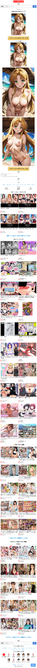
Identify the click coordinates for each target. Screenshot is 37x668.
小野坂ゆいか (33, 655)
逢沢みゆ (8, 655)
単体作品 (15, 648)
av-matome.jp (18, 1)
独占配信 (22, 648)
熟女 (33, 648)
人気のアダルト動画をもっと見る (18, 538)
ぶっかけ (13, 184)
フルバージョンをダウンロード (18, 38)
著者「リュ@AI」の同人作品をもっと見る (18, 235)
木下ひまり (28, 660)
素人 (20, 649)
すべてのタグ (5, 648)
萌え (22, 184)
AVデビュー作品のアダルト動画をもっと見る (18, 637)
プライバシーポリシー (20, 664)
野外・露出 (8, 184)
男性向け (28, 184)
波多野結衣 (18, 655)
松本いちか (23, 660)
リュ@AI (18, 180)
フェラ (17, 649)
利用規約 (14, 664)
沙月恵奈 (8, 660)
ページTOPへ (33, 665)
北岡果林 (13, 655)
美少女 (14, 649)
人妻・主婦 (30, 648)
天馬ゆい (13, 660)
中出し (19, 648)
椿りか (28, 655)
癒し (25, 184)
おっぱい (17, 184)
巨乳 (26, 648)
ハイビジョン (10, 648)
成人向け (32, 184)
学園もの (4, 184)
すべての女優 (4, 655)
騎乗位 (23, 649)
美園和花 (23, 655)
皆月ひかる (18, 660)
